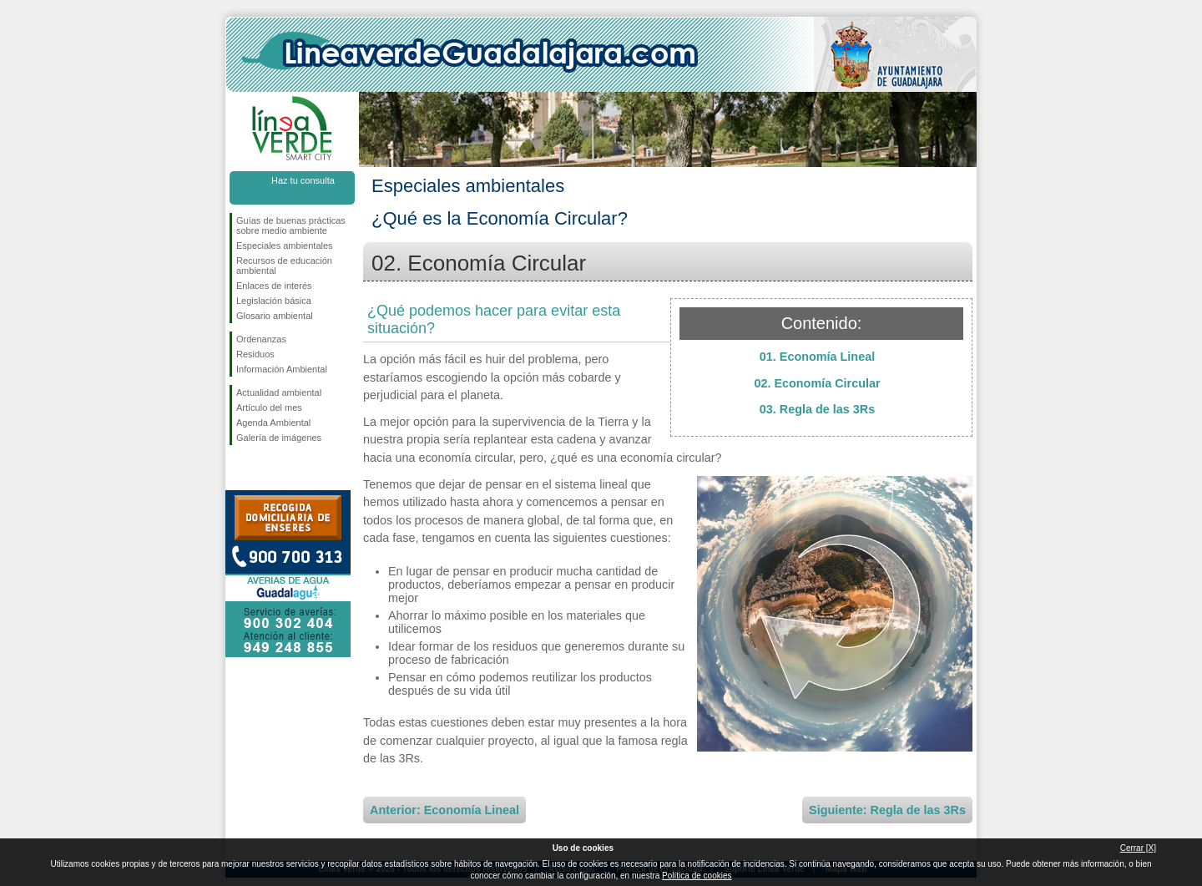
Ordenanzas (261, 339)
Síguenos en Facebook (240, 472)
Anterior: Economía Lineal (444, 810)
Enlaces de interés (274, 286)
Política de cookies (696, 875)
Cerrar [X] (1138, 848)
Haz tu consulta (303, 180)
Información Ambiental (281, 369)
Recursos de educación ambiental (284, 266)
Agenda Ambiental (273, 423)
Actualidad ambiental (278, 392)
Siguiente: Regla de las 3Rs (887, 810)
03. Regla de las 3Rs (817, 409)
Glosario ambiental (274, 316)
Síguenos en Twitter (267, 472)
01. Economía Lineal (817, 356)
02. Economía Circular (817, 383)
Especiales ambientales (284, 245)
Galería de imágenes (278, 438)
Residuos (255, 354)
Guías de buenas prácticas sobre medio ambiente (291, 225)
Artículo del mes (269, 407)
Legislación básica (273, 301)
